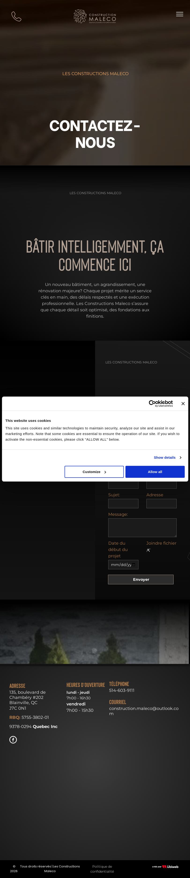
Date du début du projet (118, 549)
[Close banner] (183, 403)
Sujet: (114, 494)
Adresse (154, 494)
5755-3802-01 (35, 717)
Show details (165, 457)
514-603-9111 (121, 690)
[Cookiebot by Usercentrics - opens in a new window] (152, 403)
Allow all (155, 472)
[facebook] (13, 740)
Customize (94, 472)
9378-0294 (20, 726)
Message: (118, 514)
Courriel (117, 702)
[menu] (180, 14)
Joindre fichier (161, 543)
